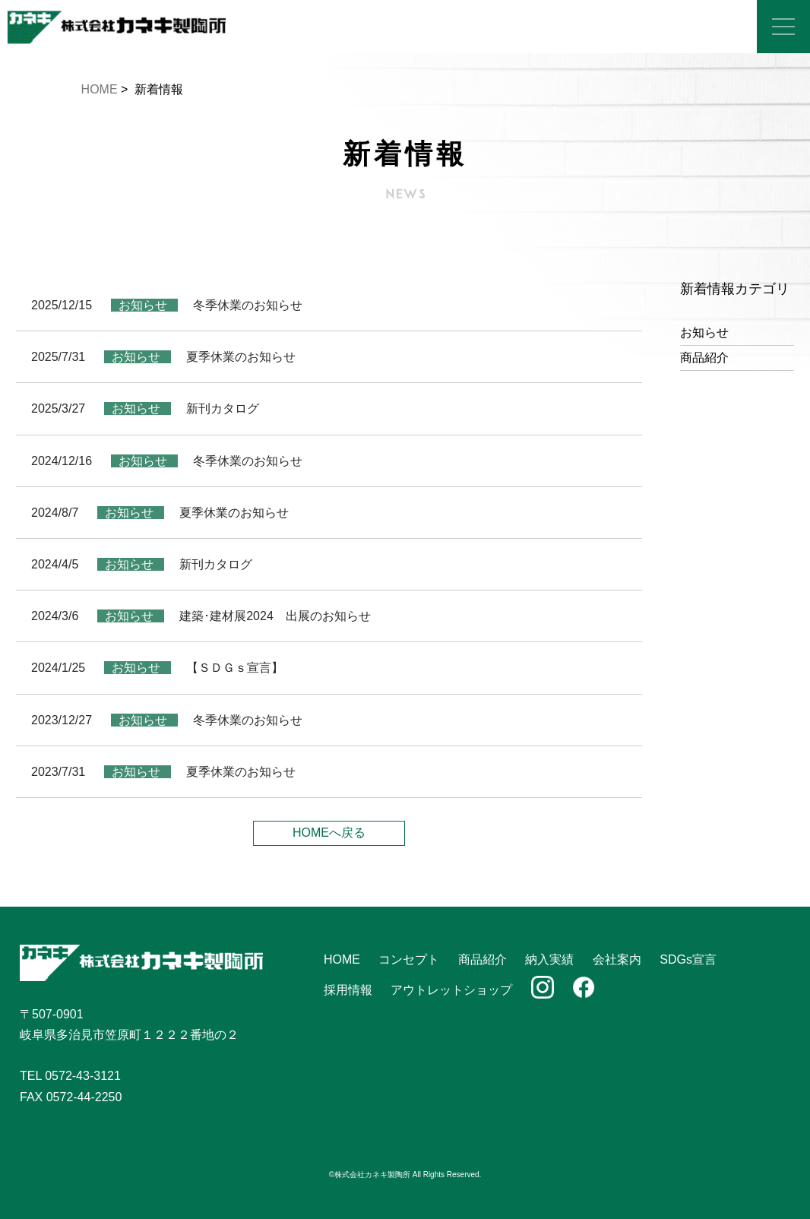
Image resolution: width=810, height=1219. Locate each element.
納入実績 (549, 959)
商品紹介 (704, 357)
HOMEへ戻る (329, 832)
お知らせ (704, 332)
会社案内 (617, 959)
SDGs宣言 (688, 959)
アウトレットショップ (451, 989)
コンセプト (408, 959)
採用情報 (348, 989)
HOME (99, 89)
